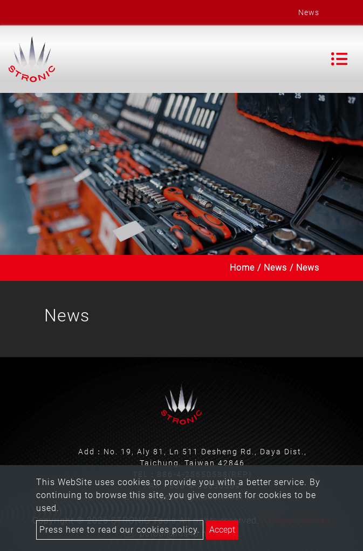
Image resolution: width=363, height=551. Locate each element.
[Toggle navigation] (339, 59)
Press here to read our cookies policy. (119, 530)
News (275, 268)
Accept (222, 530)
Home (242, 268)
